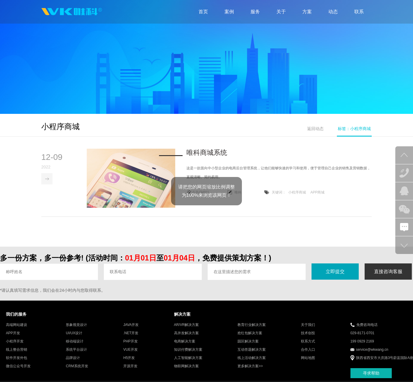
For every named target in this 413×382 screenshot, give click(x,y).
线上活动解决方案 (251, 358)
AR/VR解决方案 (186, 325)
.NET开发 (130, 333)
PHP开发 (130, 342)
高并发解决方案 (186, 333)
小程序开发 (15, 342)
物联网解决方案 (186, 366)
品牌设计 (73, 358)
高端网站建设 (16, 325)
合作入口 (308, 350)
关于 (281, 11)
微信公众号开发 (18, 366)
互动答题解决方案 (251, 350)
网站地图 (308, 358)
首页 (203, 11)
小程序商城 (297, 193)
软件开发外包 (16, 358)
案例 (229, 11)
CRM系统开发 (77, 366)
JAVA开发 (131, 325)
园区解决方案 (248, 342)
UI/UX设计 (74, 333)
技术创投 (308, 333)
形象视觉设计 (76, 325)
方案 (307, 11)
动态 (333, 11)
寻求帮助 (371, 373)
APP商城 (317, 193)
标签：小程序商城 (354, 128)
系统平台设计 (76, 350)
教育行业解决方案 (251, 325)
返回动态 (315, 128)
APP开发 (13, 333)
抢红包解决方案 (249, 333)
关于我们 (308, 325)
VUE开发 (130, 350)
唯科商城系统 (206, 153)
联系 (359, 11)
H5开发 (129, 358)
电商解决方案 (184, 342)
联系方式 (308, 342)
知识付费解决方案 (188, 350)
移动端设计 (74, 342)
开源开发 (130, 366)
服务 (255, 11)
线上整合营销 (16, 350)
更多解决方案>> (250, 366)
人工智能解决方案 (188, 358)
